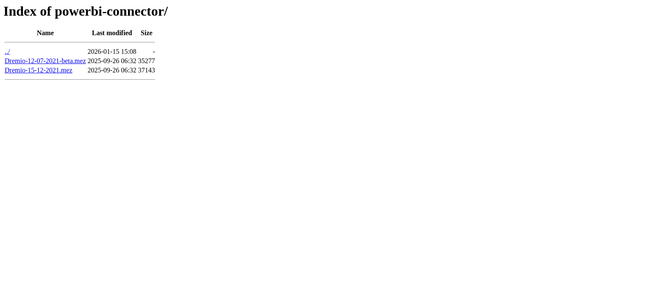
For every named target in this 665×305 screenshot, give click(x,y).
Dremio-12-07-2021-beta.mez (45, 60)
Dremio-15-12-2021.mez (39, 70)
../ (7, 51)
